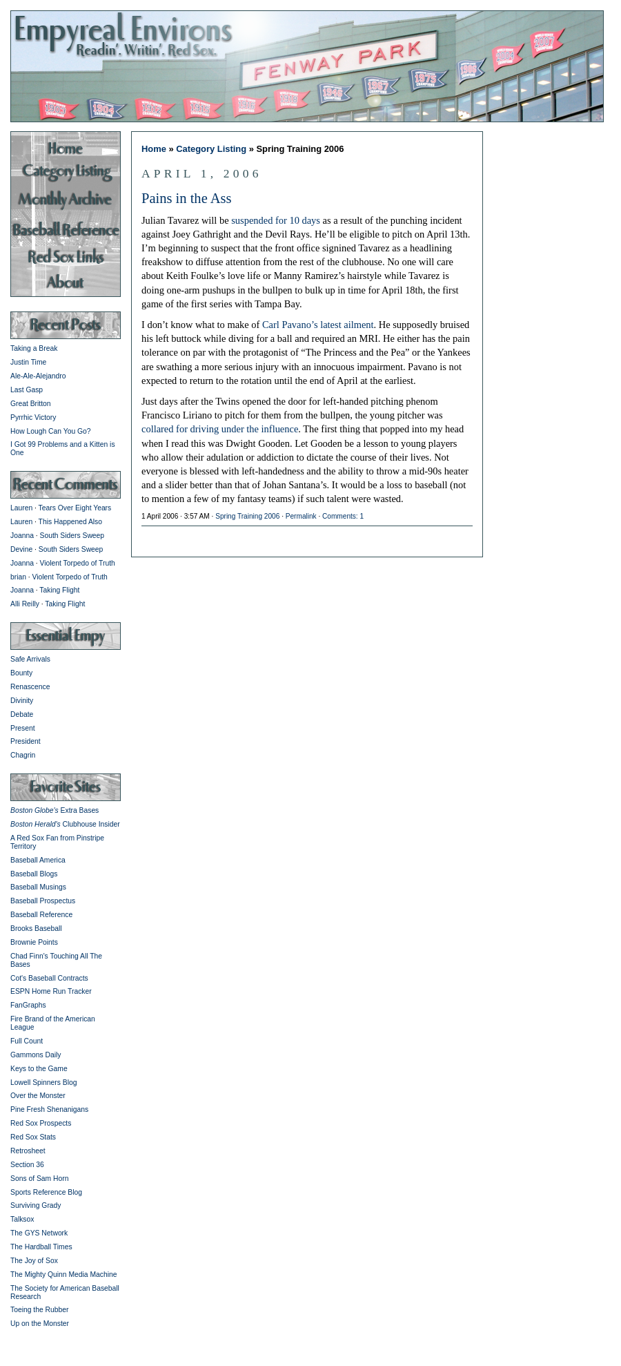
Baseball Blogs (33, 874)
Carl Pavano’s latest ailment (318, 324)
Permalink (301, 516)
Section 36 (27, 1164)
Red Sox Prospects (40, 1123)
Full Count (26, 1041)
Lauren (21, 508)
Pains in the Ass (186, 198)
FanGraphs (28, 1005)
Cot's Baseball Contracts (49, 978)
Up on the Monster (39, 1323)
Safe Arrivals (30, 659)
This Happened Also (70, 522)
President (25, 741)
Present (22, 728)
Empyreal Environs (310, 65)
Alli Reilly (24, 604)
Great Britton (30, 403)
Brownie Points (34, 942)
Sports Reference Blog (46, 1192)
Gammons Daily (35, 1055)
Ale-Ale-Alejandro (38, 376)
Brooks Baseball (36, 928)
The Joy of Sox (34, 1260)
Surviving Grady (35, 1205)
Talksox (22, 1219)
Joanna (22, 535)
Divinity (21, 700)
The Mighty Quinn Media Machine (63, 1274)
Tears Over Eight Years (75, 508)
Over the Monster (38, 1095)
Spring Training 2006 (247, 516)
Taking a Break (33, 348)
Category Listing (211, 149)
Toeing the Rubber (39, 1310)
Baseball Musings (38, 887)
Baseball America (38, 860)
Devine (21, 549)
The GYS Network (39, 1233)
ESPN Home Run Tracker (51, 991)
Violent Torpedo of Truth (77, 563)
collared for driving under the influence (219, 428)
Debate (21, 714)
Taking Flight (59, 590)
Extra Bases (54, 810)
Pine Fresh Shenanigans (49, 1109)
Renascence (30, 687)
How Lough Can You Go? (50, 431)
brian (18, 577)
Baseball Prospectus (42, 901)
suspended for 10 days (275, 220)
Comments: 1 (343, 516)
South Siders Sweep (72, 535)
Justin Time (28, 362)
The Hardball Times (41, 1247)
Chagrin (22, 755)
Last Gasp (26, 390)
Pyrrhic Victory (33, 417)
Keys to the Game (39, 1068)
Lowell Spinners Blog (43, 1082)
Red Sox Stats (33, 1137)
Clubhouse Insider (65, 824)
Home (153, 149)
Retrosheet (28, 1151)
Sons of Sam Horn (39, 1178)
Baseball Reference (41, 914)
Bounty (21, 673)
